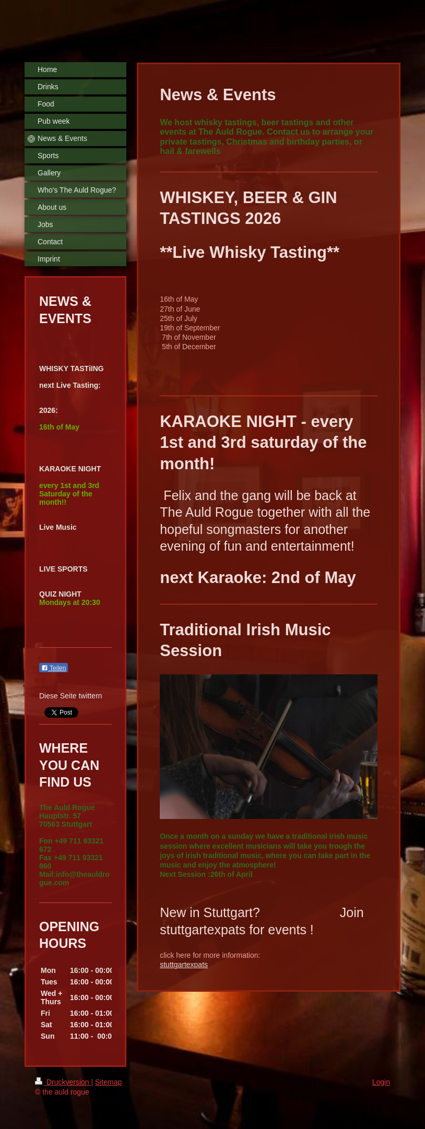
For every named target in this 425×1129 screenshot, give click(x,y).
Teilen (53, 668)
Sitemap (108, 1082)
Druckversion (63, 1082)
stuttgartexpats (184, 964)
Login (381, 1082)
